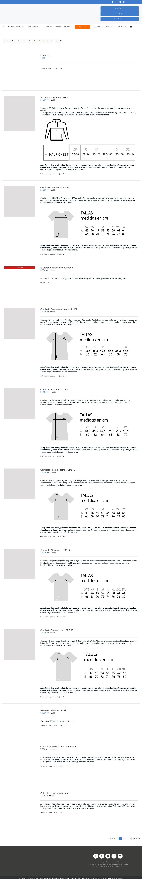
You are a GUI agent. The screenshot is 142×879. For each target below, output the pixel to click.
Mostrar (40, 41)
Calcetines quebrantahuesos (55, 793)
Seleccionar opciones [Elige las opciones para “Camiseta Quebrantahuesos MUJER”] (48, 376)
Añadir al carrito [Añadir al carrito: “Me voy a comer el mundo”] (47, 725)
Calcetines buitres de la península (58, 746)
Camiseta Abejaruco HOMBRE (55, 550)
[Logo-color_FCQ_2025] (27, 6)
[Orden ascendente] (29, 41)
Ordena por (13, 41)
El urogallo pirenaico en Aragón (56, 267)
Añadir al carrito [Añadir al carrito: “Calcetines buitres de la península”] (47, 766)
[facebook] (112, 2)
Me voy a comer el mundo (53, 710)
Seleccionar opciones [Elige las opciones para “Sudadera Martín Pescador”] (48, 174)
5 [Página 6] (130, 838)
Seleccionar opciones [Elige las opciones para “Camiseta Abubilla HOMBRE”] (48, 254)
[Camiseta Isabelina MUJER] (19, 403)
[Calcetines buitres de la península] (19, 763)
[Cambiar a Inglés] (138, 27)
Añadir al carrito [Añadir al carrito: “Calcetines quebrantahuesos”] (47, 813)
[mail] (120, 856)
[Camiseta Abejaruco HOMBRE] (19, 564)
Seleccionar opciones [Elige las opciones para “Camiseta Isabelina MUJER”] (48, 456)
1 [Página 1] (117, 838)
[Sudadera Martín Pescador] (19, 113)
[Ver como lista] (60, 41)
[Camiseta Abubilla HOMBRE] (19, 201)
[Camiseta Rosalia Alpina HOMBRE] (19, 484)
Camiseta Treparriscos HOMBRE (56, 630)
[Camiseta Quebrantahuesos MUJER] (19, 323)
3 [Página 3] (123, 838)
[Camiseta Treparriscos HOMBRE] (19, 644)
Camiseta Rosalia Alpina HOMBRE (57, 470)
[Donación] (19, 69)
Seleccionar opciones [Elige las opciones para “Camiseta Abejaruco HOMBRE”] (48, 617)
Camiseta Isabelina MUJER (54, 389)
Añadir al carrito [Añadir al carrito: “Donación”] (47, 68)
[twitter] (116, 2)
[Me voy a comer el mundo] (19, 721)
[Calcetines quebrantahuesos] (19, 809)
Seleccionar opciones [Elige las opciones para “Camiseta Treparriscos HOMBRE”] (48, 697)
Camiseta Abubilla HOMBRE (54, 187)
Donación (45, 55)
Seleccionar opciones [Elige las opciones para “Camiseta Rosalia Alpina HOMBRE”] (48, 536)
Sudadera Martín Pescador (54, 97)
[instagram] (124, 2)
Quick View (59, 68)
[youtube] (120, 2)
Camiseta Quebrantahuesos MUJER (58, 309)
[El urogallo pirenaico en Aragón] (19, 281)
